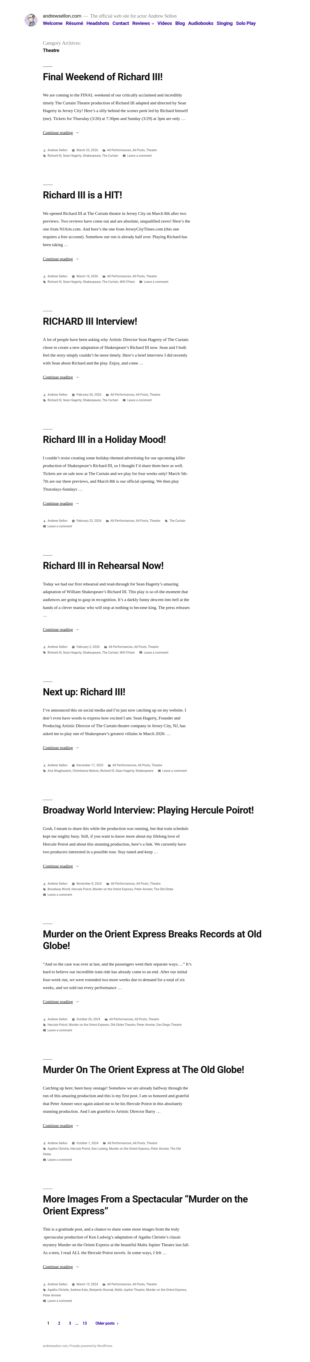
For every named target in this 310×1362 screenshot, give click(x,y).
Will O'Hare (127, 282)
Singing (225, 23)
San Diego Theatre (169, 1025)
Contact (120, 23)
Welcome (52, 23)
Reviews (141, 23)
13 (84, 1323)
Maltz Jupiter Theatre (130, 1290)
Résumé (74, 23)
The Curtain (110, 156)
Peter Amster (143, 889)
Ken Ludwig (100, 1149)
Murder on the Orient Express (113, 889)
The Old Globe (163, 889)
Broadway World (59, 889)
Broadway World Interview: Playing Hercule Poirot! (148, 810)
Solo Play (245, 23)
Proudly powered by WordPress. (91, 1346)
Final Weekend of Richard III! (103, 77)
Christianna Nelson (86, 771)
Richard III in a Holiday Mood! (104, 439)
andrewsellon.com (62, 16)
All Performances (119, 150)
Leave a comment (139, 156)
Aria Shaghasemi (59, 771)
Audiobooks (201, 23)
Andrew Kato (79, 1290)
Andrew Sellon (57, 150)
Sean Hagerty (72, 156)
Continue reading (61, 132)
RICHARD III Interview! (90, 321)
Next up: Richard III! (84, 692)
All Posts (138, 150)
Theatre (151, 150)
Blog (180, 23)
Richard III (54, 156)
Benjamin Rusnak (101, 1290)
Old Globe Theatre (123, 1025)
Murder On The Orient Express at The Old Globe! (143, 1069)
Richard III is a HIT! (82, 195)
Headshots (97, 23)
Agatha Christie (58, 1149)
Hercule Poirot (81, 889)
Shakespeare (92, 156)
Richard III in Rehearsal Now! (103, 565)
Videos (164, 23)
